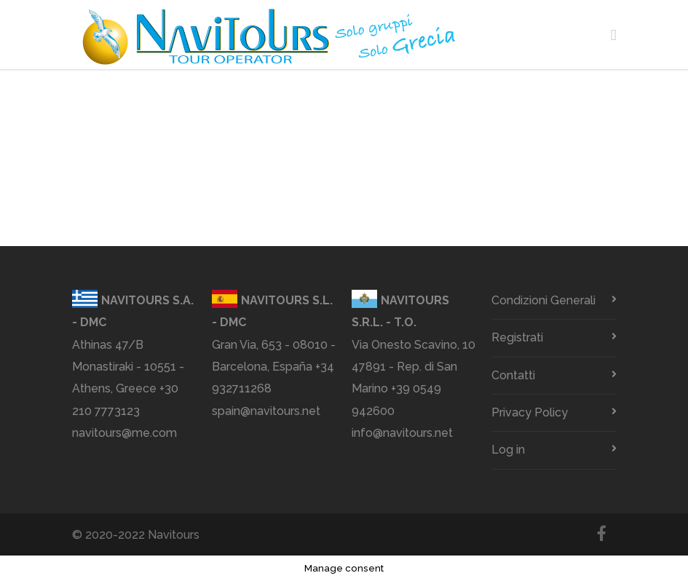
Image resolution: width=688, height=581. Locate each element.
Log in (508, 449)
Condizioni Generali (543, 300)
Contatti (513, 375)
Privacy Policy (529, 412)
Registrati (517, 337)
